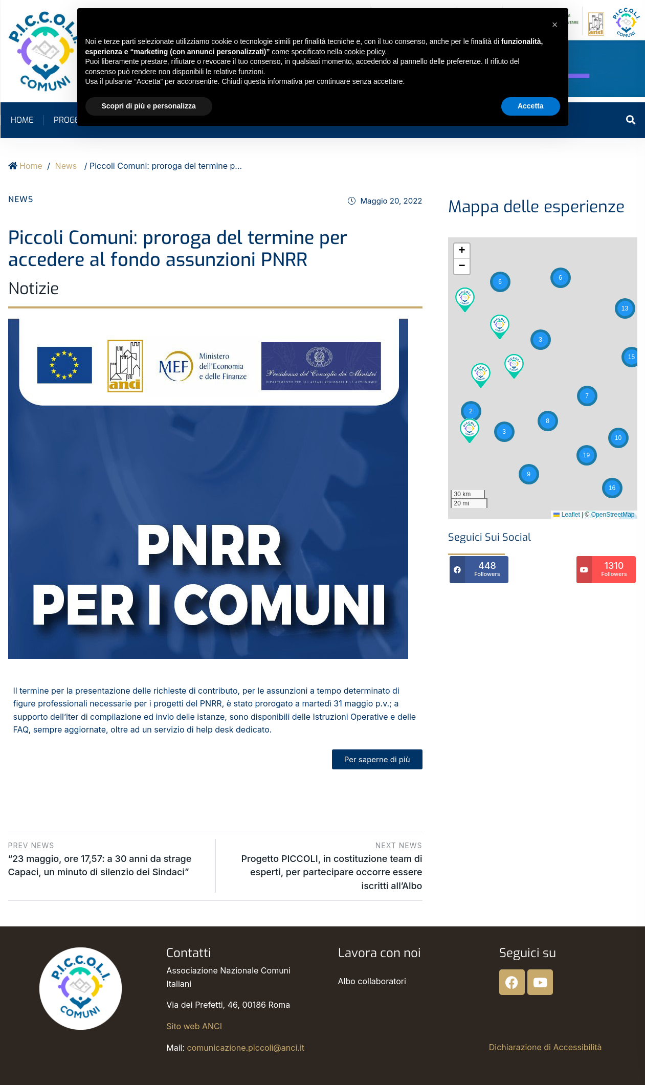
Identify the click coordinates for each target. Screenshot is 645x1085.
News (66, 166)
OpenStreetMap (613, 514)
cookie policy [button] (364, 52)
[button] (625, 308)
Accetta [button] (531, 106)
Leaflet (566, 514)
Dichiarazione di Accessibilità (545, 1047)
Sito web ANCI (194, 1026)
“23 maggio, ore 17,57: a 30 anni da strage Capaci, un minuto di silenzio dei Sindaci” (108, 858)
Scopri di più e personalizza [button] (149, 106)
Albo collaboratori (372, 981)
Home (22, 120)
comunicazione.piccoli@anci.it (245, 1048)
